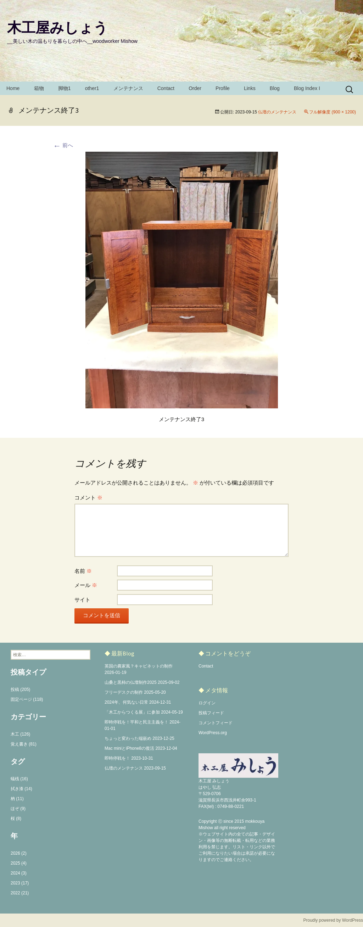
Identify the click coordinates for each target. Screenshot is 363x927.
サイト (82, 600)
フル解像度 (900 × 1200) (332, 112)
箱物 (39, 88)
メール (85, 585)
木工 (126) (20, 734)
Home (12, 88)
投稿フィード (211, 712)
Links (250, 88)
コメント (88, 498)
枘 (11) (17, 798)
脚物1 (64, 88)
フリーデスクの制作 (124, 692)
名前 (83, 571)
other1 (92, 88)
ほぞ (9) (18, 808)
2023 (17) (20, 883)
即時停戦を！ (117, 758)
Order (195, 88)
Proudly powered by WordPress (333, 920)
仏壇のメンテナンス (277, 112)
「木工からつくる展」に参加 (132, 712)
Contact (165, 88)
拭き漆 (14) (21, 788)
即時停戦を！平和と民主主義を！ (136, 722)
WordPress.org (213, 732)
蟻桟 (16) (19, 778)
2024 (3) (19, 873)
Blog (275, 88)
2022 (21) (20, 892)
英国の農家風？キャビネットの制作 (139, 666)
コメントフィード (216, 722)
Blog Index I (307, 88)
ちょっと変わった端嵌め (128, 738)
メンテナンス (128, 88)
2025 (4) (19, 863)
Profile (223, 88)
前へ (63, 145)
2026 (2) (19, 853)
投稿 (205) (20, 689)
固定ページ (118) (27, 699)
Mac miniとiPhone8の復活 (129, 748)
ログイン (207, 702)
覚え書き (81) (24, 744)
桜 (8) (16, 818)
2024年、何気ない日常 (126, 702)
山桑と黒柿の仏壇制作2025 (131, 682)
